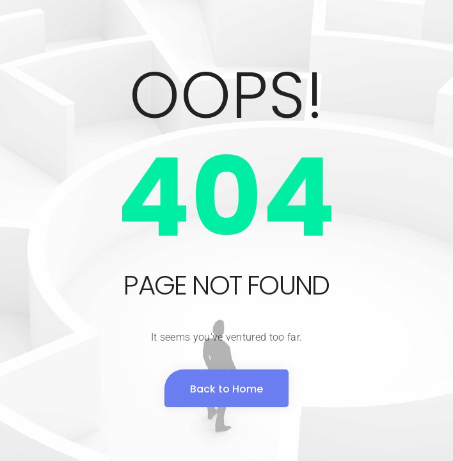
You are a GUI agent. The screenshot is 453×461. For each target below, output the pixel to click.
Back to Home (226, 389)
